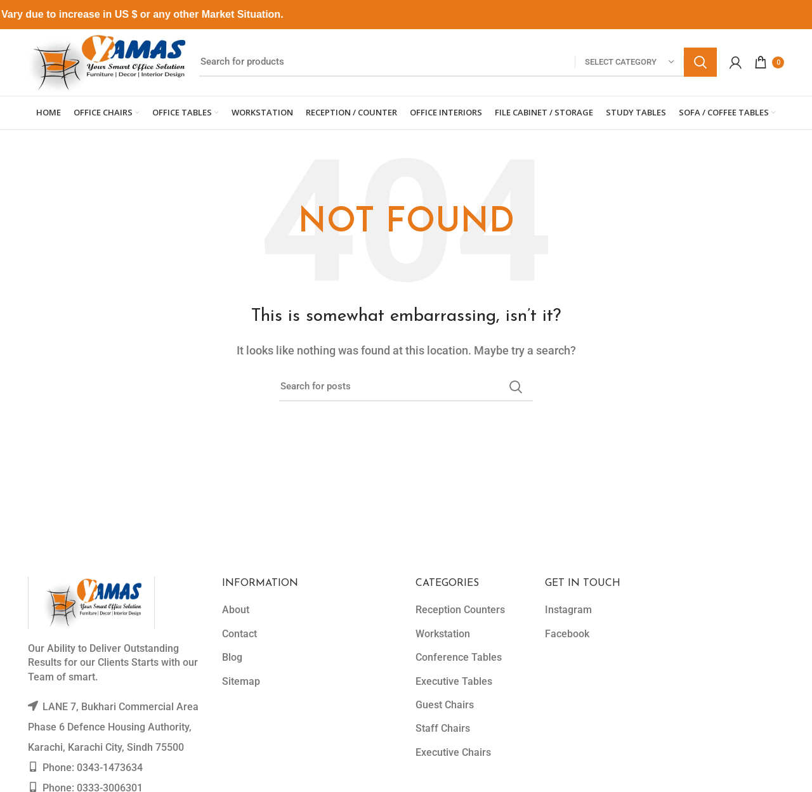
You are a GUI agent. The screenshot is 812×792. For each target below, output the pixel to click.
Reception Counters (460, 610)
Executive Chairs (453, 752)
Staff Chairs (443, 728)
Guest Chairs (445, 705)
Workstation (443, 634)
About (235, 610)
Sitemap (241, 681)
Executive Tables (454, 681)
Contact (239, 634)
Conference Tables (459, 657)
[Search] (458, 62)
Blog (232, 657)
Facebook (567, 634)
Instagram (568, 610)
